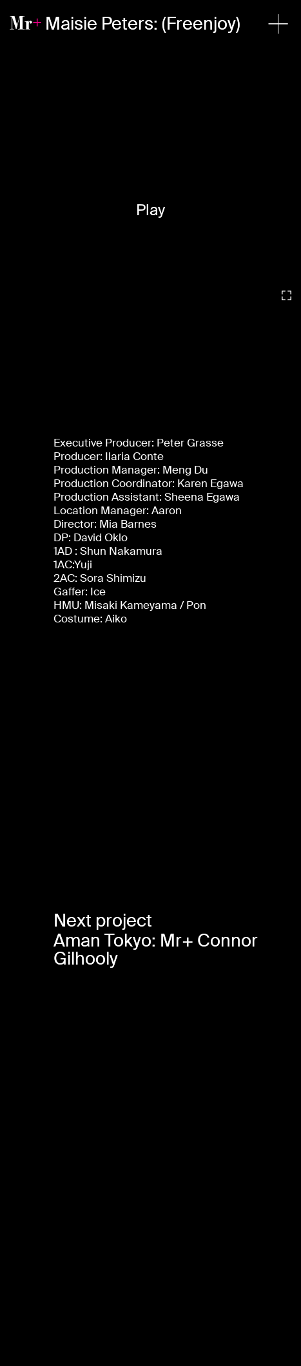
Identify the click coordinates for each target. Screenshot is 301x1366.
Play (150, 210)
